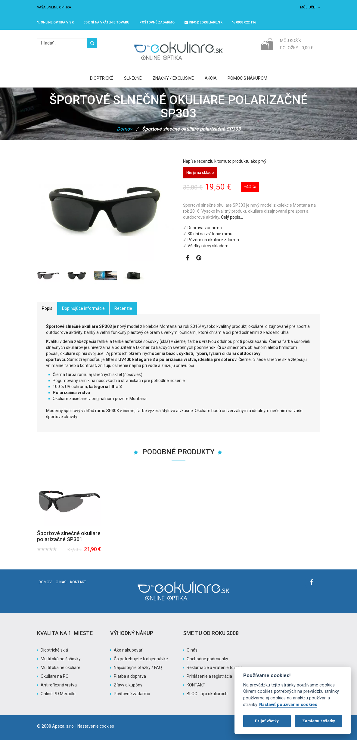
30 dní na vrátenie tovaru (106, 22)
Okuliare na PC (54, 676)
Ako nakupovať (128, 650)
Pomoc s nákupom (247, 78)
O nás (61, 582)
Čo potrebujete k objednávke (141, 658)
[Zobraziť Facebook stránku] (187, 258)
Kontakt (78, 582)
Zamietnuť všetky (318, 721)
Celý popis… (232, 217)
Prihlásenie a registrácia (209, 676)
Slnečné (133, 78)
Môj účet (310, 7)
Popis (47, 308)
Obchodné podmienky (207, 658)
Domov (124, 129)
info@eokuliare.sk (203, 22)
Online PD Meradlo (58, 693)
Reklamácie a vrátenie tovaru (214, 667)
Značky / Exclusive (173, 78)
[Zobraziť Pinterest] (198, 258)
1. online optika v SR (55, 22)
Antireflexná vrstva (59, 685)
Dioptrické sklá (54, 650)
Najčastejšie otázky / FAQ (138, 667)
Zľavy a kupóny (128, 685)
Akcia (211, 78)
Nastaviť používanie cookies (288, 704)
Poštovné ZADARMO (157, 22)
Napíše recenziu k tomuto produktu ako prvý (224, 161)
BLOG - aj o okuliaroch (207, 693)
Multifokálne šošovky (61, 658)
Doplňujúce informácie (83, 308)
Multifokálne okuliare (60, 667)
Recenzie (123, 308)
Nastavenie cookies (95, 726)
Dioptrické (101, 78)
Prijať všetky (267, 721)
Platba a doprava (130, 676)
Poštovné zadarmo (132, 693)
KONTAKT (196, 685)
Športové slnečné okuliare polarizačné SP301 (69, 536)
